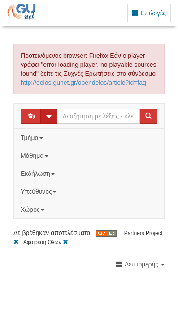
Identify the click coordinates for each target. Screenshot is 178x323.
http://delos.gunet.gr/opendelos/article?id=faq (83, 82)
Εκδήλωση (38, 173)
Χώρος (33, 209)
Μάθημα (35, 155)
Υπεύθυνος (39, 191)
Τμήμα (32, 137)
